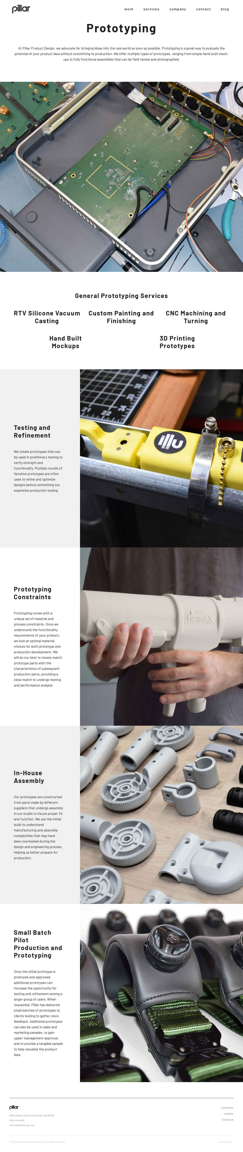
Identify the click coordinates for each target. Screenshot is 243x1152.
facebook (228, 1119)
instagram (227, 1107)
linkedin (229, 1113)
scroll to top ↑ (226, 1142)
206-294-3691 (16, 1120)
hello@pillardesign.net (22, 1125)
